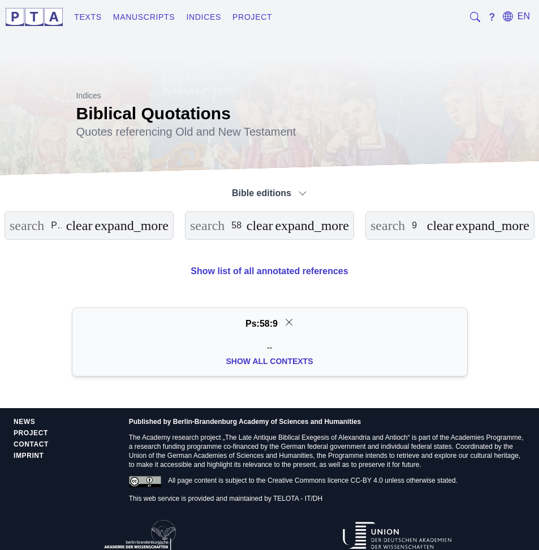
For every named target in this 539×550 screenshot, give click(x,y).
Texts (88, 16)
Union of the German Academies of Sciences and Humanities (221, 456)
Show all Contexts (269, 361)
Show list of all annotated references (269, 271)
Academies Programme (486, 437)
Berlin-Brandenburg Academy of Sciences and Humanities (267, 422)
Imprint (29, 456)
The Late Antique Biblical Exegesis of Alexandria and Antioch (316, 437)
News (24, 422)
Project (252, 16)
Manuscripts (144, 16)
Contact (31, 444)
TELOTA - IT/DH (297, 499)
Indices (203, 16)
